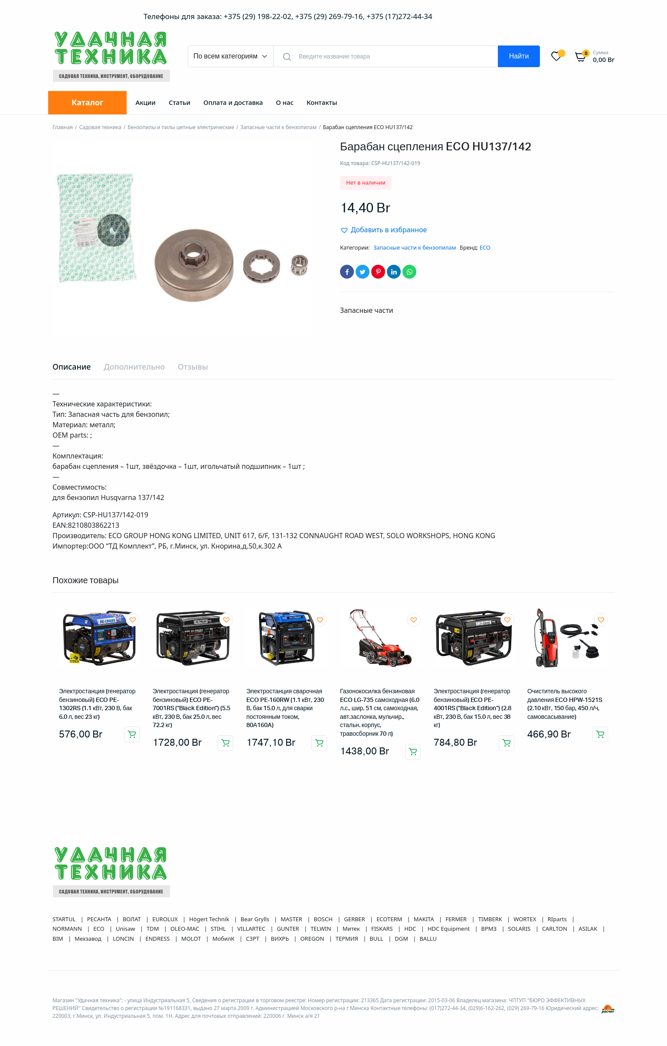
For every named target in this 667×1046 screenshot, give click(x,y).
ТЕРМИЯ (348, 938)
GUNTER (289, 928)
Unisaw (126, 928)
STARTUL (64, 919)
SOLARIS (520, 928)
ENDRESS (158, 938)
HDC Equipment (449, 928)
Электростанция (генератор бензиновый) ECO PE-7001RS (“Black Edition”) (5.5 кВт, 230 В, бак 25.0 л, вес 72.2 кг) (191, 708)
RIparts (558, 919)
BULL (377, 938)
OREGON (313, 938)
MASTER (292, 919)
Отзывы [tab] (193, 366)
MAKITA (424, 919)
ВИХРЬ (280, 938)
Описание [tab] (71, 366)
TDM (153, 928)
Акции (145, 102)
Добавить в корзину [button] (132, 734)
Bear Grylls (256, 919)
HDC (411, 928)
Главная (62, 127)
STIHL (219, 928)
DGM (402, 938)
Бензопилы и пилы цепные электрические (181, 127)
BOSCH (324, 919)
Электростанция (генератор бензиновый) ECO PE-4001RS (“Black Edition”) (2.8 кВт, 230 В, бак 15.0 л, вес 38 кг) (472, 708)
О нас (285, 102)
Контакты (322, 102)
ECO (485, 247)
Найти (519, 56)
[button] (383, 229)
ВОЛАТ (132, 919)
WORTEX (525, 919)
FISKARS (382, 928)
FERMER (456, 919)
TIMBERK (491, 919)
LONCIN (124, 938)
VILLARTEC (252, 928)
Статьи (179, 102)
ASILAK (588, 928)
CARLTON (555, 928)
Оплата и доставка (233, 102)
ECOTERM (389, 919)
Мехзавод (89, 938)
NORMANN (67, 928)
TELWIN (322, 928)
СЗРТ (253, 938)
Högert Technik (209, 919)
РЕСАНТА (100, 919)
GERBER (355, 919)
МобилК (224, 938)
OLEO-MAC (185, 928)
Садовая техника (100, 127)
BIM (58, 938)
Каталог (87, 102)
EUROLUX (165, 919)
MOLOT (192, 938)
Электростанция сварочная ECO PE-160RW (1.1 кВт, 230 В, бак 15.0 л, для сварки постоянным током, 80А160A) (285, 708)
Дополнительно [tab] (134, 366)
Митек (352, 928)
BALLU (428, 938)
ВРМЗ (489, 928)
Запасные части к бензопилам (278, 127)
